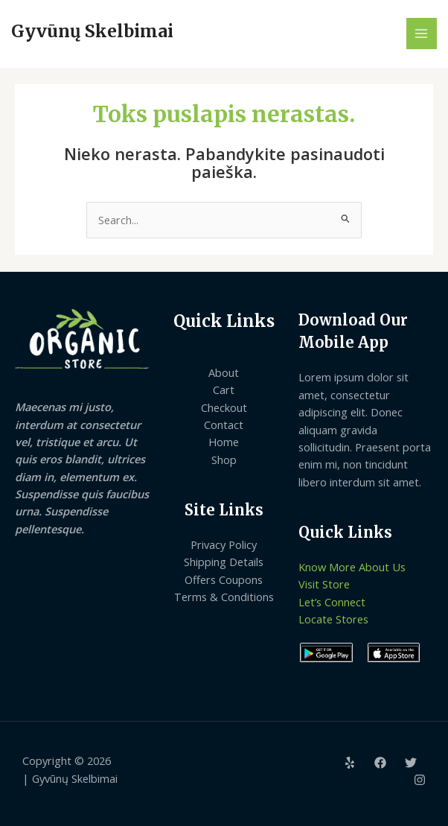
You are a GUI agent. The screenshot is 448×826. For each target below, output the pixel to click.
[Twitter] (411, 763)
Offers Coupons (224, 579)
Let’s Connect (331, 601)
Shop (224, 459)
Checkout (224, 407)
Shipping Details (223, 561)
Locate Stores (333, 618)
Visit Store (324, 583)
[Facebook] (380, 763)
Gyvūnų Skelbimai (92, 31)
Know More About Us (352, 566)
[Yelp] (350, 763)
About (223, 372)
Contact (223, 424)
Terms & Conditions (224, 596)
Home (223, 441)
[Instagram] (420, 780)
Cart (223, 389)
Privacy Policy (224, 544)
